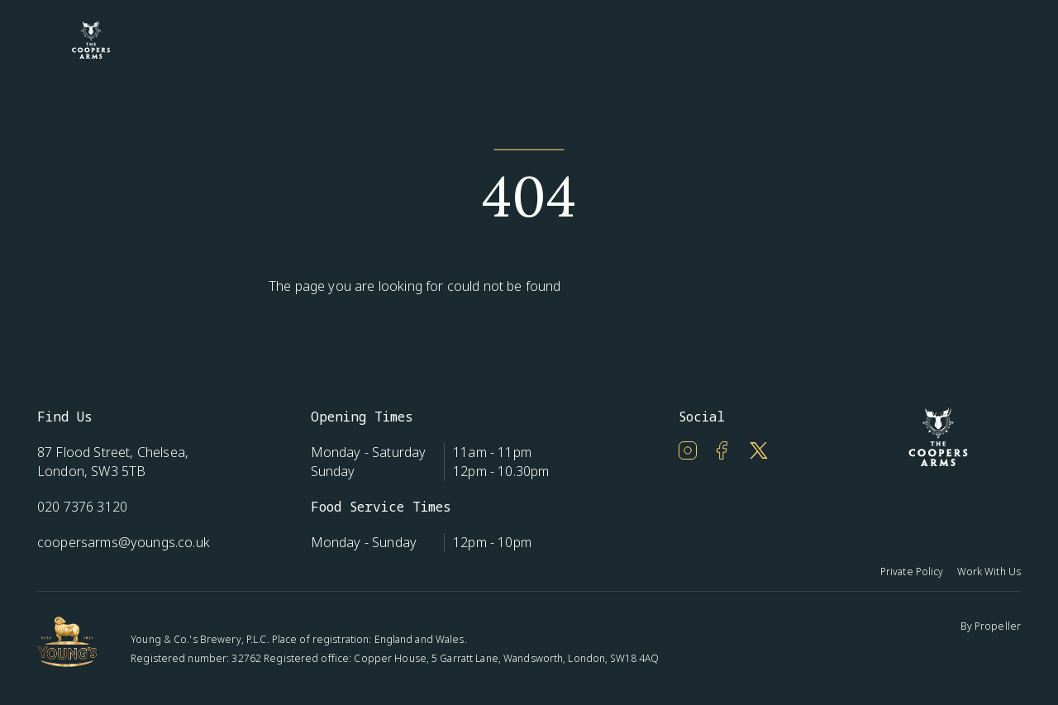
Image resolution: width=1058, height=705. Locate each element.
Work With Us (989, 571)
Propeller (998, 626)
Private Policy (912, 571)
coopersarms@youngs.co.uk (123, 542)
